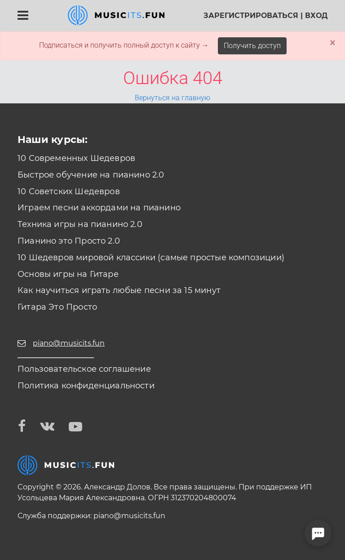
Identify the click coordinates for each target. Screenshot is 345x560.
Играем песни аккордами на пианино (99, 208)
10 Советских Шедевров (69, 191)
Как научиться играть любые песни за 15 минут (119, 290)
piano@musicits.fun (129, 515)
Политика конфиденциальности (86, 386)
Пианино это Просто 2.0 (69, 241)
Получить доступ (252, 45)
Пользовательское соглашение (84, 369)
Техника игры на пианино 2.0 (80, 224)
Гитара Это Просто (57, 307)
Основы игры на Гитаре (68, 274)
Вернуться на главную (172, 97)
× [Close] (333, 42)
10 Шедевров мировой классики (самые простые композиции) (151, 257)
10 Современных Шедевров (76, 158)
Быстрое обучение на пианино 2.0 (91, 175)
